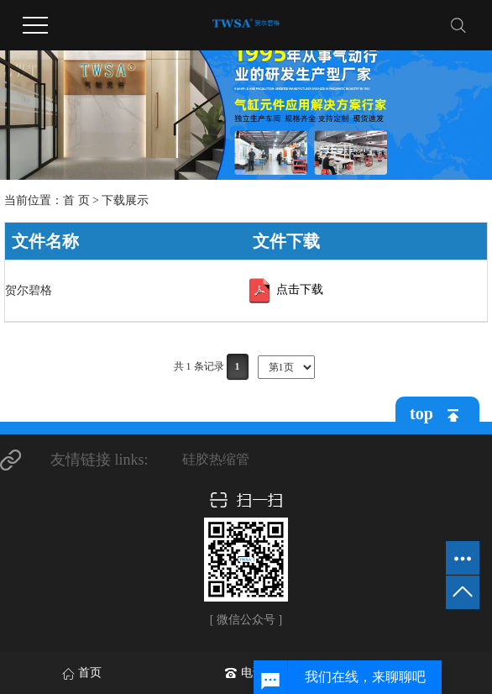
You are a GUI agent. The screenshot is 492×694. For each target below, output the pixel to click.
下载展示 (125, 200)
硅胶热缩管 (215, 459)
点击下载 (284, 290)
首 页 (76, 200)
